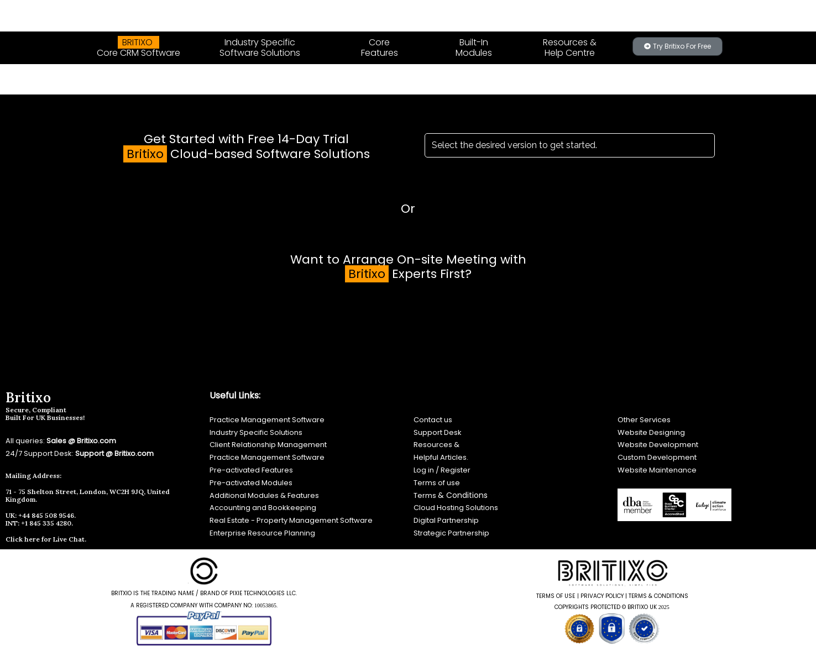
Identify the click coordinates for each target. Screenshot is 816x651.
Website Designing (652, 432)
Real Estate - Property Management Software (291, 520)
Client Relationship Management (268, 444)
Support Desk (438, 432)
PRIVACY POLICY (602, 596)
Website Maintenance (657, 470)
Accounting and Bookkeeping (263, 507)
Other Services (644, 419)
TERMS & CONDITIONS (658, 596)
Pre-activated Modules (251, 482)
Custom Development (657, 457)
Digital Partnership (446, 520)
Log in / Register (442, 470)
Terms (426, 495)
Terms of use (437, 482)
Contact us (433, 419)
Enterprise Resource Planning (262, 533)
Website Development (658, 444)
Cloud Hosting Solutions (456, 507)
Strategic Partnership (451, 533)
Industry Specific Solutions (256, 432)
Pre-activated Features (251, 470)
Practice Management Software (267, 419)
